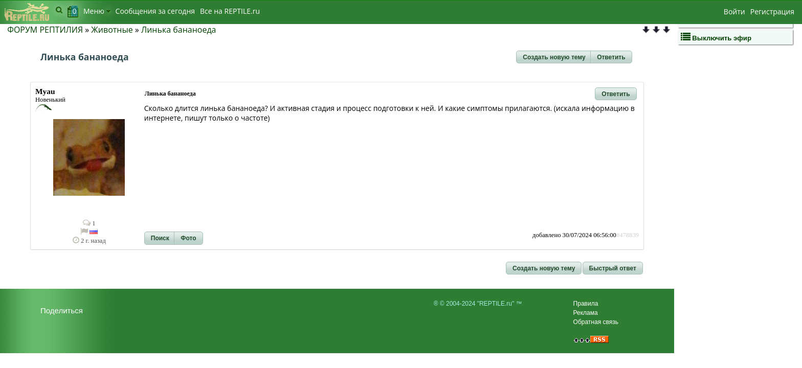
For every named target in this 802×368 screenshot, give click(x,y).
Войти (734, 11)
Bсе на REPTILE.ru (230, 11)
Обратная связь (595, 322)
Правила (585, 303)
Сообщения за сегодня (155, 11)
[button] (554, 57)
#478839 (627, 235)
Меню (96, 11)
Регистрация (772, 11)
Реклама (585, 312)
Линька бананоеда (178, 29)
